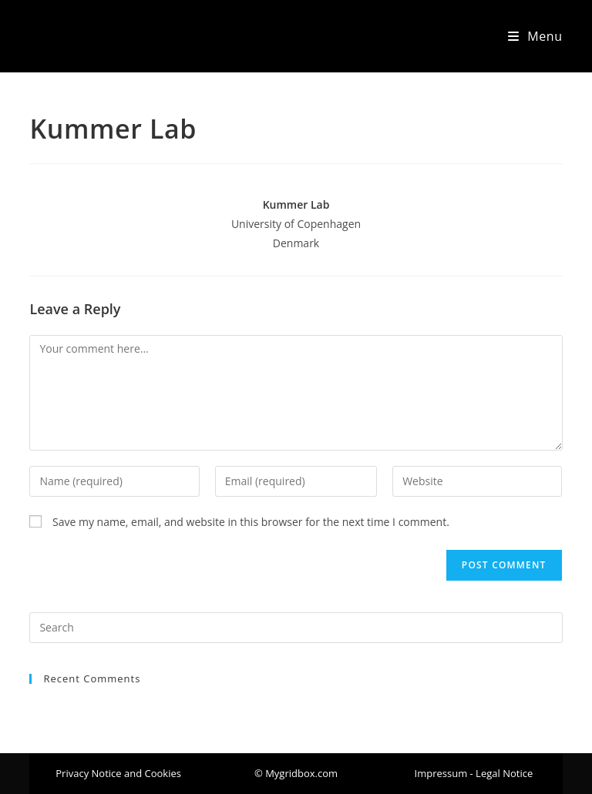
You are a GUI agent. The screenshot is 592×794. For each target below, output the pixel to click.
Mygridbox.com (96, 36)
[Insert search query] (295, 627)
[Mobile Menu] (535, 36)
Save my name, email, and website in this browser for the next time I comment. (250, 521)
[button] (296, 773)
